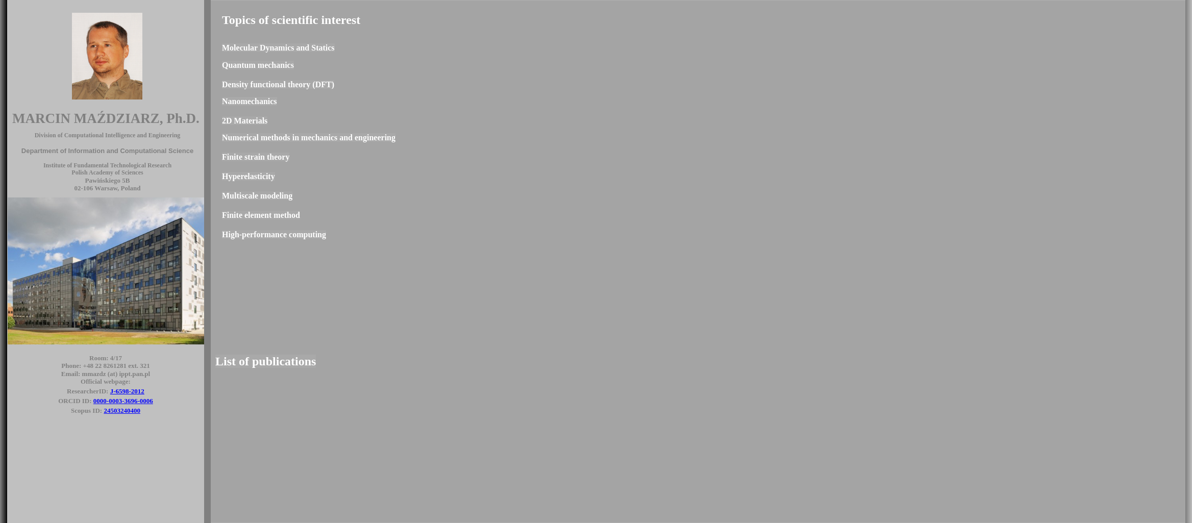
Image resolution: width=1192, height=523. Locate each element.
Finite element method (261, 215)
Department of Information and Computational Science (107, 151)
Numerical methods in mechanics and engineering (308, 137)
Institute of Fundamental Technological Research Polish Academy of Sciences (107, 169)
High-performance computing (274, 234)
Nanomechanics (249, 101)
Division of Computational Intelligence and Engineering (108, 135)
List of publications (265, 361)
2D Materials (244, 120)
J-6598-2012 (127, 391)
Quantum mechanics (258, 65)
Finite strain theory (255, 157)
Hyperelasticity (248, 176)
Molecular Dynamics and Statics (278, 47)
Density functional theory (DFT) (278, 84)
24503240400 (122, 410)
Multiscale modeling (257, 195)
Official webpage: (106, 381)
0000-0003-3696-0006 (123, 401)
